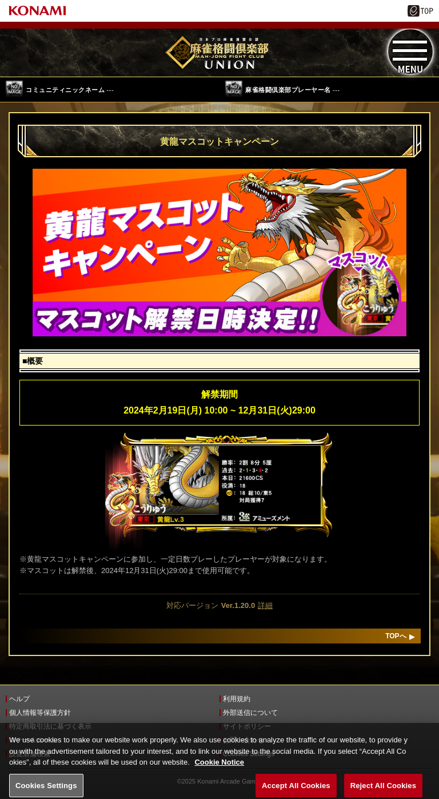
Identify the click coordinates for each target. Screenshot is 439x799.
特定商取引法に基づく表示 (50, 726)
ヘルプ (19, 698)
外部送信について (250, 712)
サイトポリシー (247, 726)
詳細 (265, 605)
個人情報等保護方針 (40, 712)
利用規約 (236, 698)
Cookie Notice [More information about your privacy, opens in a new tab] (219, 768)
